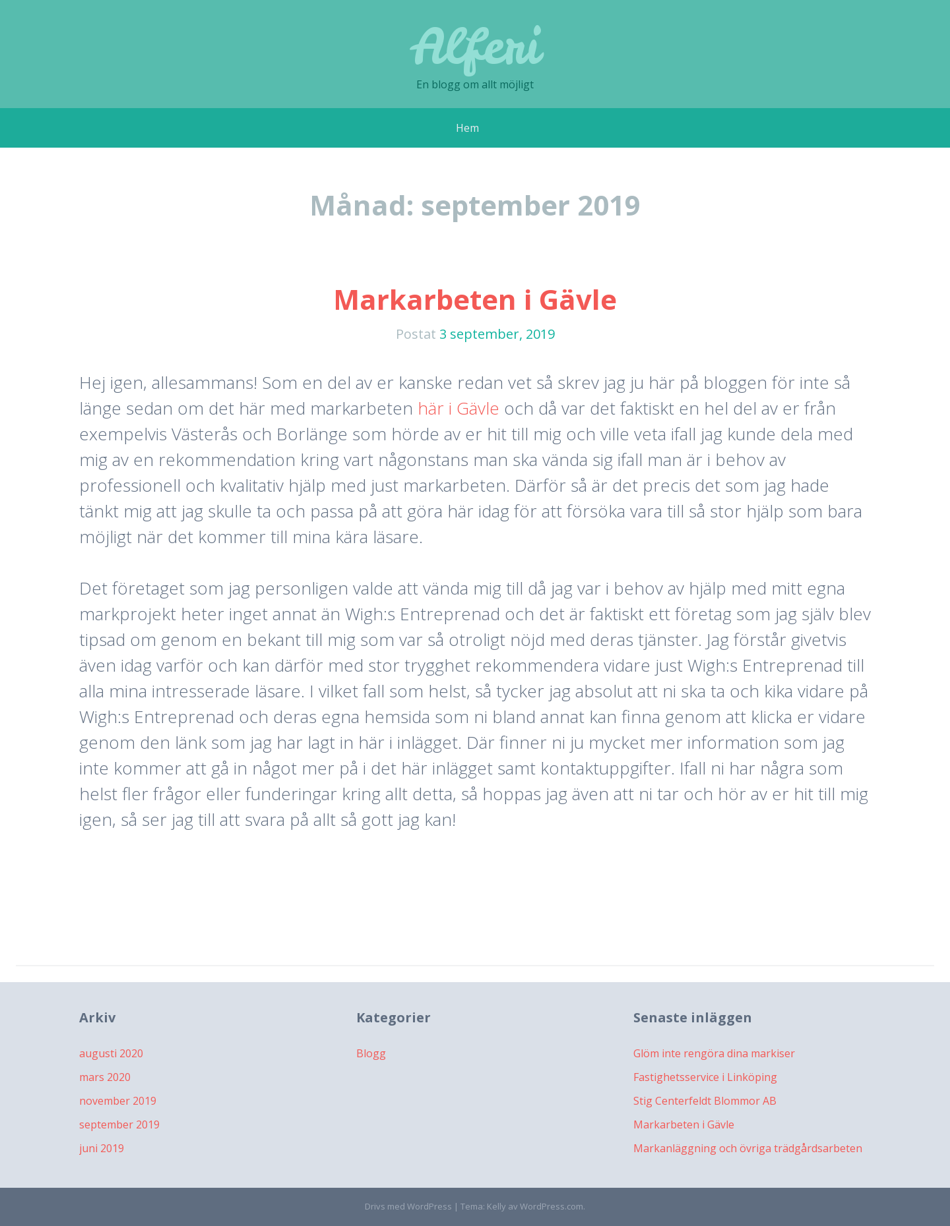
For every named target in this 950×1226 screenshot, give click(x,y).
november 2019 (117, 1101)
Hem (467, 128)
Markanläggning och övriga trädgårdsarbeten (747, 1148)
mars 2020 (105, 1077)
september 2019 (119, 1124)
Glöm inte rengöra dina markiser (714, 1053)
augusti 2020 (111, 1053)
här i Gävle (458, 408)
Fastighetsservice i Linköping (705, 1077)
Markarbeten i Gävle (475, 299)
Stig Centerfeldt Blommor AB (704, 1101)
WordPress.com (551, 1206)
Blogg (371, 1053)
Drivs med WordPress (408, 1206)
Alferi (475, 45)
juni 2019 (101, 1148)
